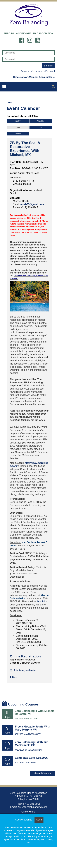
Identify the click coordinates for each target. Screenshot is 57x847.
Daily (18, 127)
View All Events (41, 773)
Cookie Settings (23, 819)
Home (9, 102)
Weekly (40, 121)
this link (41, 601)
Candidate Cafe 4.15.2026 (31, 757)
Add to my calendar (23, 670)
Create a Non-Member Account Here (34, 77)
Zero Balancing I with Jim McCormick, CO (31, 744)
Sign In (49, 65)
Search (18, 134)
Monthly (17, 121)
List (40, 127)
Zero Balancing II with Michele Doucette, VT (34, 712)
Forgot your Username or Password (38, 71)
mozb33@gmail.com (32, 204)
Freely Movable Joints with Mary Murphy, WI (32, 728)
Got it (39, 819)
